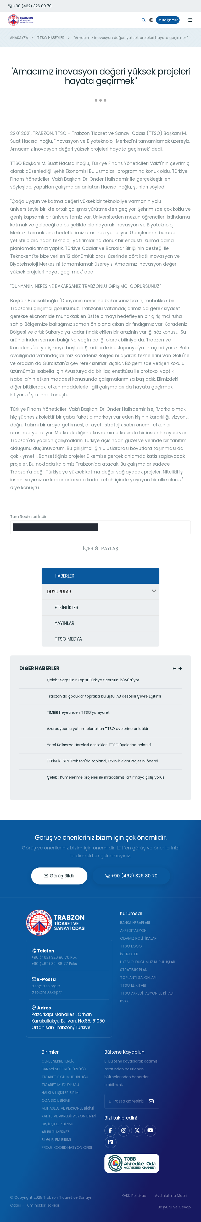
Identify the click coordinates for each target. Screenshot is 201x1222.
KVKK (124, 1001)
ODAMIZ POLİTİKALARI (138, 938)
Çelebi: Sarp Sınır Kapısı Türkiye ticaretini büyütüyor (93, 680)
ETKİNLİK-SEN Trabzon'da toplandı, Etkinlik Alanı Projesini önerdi (102, 761)
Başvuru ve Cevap (174, 1207)
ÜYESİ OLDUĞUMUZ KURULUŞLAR (147, 961)
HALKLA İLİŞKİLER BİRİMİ (60, 1092)
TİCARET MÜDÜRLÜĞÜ (60, 1084)
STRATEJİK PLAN (133, 969)
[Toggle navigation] (190, 20)
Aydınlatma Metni (171, 1195)
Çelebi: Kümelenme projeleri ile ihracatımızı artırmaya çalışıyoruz (105, 777)
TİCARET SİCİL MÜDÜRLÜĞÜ (65, 1077)
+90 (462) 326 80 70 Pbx (54, 957)
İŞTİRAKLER (129, 954)
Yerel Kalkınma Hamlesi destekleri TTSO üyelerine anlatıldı (99, 745)
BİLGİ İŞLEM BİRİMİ (56, 1139)
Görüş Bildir (59, 876)
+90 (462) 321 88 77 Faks (54, 963)
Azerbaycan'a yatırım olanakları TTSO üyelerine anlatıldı (97, 728)
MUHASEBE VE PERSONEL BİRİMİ (68, 1108)
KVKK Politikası (134, 1195)
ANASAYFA (19, 37)
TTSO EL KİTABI (133, 985)
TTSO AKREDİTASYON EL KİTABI (147, 993)
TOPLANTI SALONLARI (138, 977)
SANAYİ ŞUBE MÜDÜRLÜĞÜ (64, 1069)
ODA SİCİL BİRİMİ (56, 1100)
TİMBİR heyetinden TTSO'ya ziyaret (78, 712)
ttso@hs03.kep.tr (46, 992)
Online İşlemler (167, 20)
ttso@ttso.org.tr (45, 986)
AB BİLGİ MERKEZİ (56, 1131)
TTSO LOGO (131, 946)
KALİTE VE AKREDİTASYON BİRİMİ (69, 1116)
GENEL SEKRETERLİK (58, 1061)
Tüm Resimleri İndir (28, 516)
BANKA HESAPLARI (135, 922)
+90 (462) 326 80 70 (30, 6)
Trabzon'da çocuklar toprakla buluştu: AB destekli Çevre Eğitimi (104, 696)
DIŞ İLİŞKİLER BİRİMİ (57, 1124)
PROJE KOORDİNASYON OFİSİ (67, 1147)
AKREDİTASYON (133, 930)
